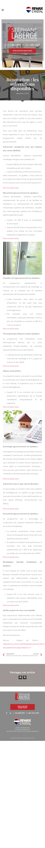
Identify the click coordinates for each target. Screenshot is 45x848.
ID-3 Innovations (31, 738)
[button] (2, 9)
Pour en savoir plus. (11, 188)
